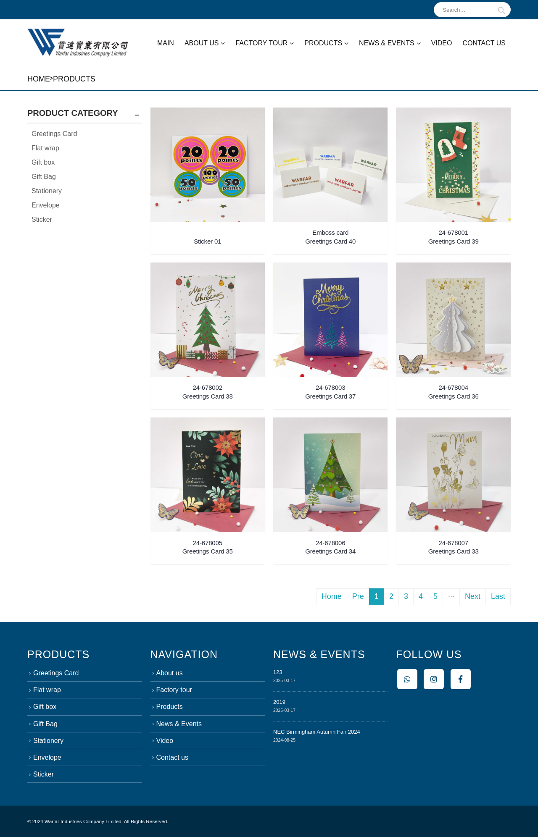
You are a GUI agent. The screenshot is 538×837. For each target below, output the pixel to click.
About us (202, 43)
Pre (358, 596)
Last (498, 596)
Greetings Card (54, 133)
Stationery (47, 190)
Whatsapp (407, 679)
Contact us (484, 43)
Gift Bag (44, 176)
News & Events (386, 43)
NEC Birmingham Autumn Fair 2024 (316, 732)
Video (441, 43)
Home (38, 79)
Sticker (42, 219)
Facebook (461, 679)
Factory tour (261, 43)
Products (323, 43)
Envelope (46, 205)
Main (165, 43)
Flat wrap (45, 148)
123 (277, 672)
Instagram (434, 679)
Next (472, 596)
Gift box (43, 162)
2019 (279, 702)
